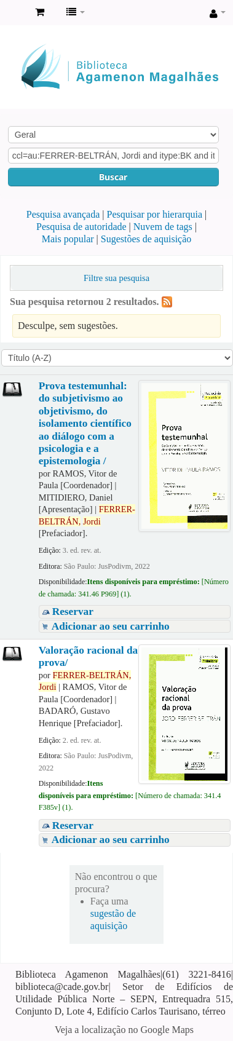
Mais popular (68, 239)
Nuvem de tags (162, 226)
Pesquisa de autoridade (81, 226)
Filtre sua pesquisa (116, 278)
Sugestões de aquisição (146, 239)
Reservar (72, 611)
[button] (39, 12)
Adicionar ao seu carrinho (111, 626)
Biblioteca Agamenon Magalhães (13, 13)
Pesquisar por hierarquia (155, 214)
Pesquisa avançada (63, 214)
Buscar (113, 177)
